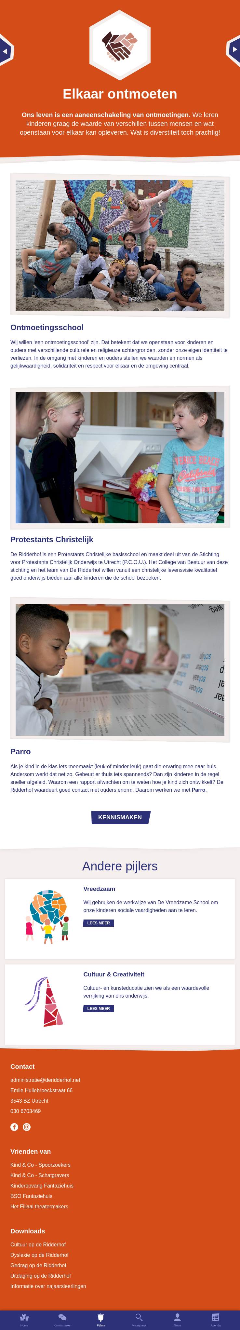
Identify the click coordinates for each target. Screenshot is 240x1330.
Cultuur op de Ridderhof (38, 1244)
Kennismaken (120, 817)
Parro (199, 790)
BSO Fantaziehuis (31, 1196)
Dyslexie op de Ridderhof (39, 1255)
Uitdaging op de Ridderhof (40, 1276)
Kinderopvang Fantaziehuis (41, 1186)
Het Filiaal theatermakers (39, 1206)
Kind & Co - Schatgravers (39, 1175)
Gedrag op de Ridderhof (38, 1265)
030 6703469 (25, 1111)
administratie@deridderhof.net (45, 1080)
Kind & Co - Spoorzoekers (40, 1165)
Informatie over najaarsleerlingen (48, 1286)
